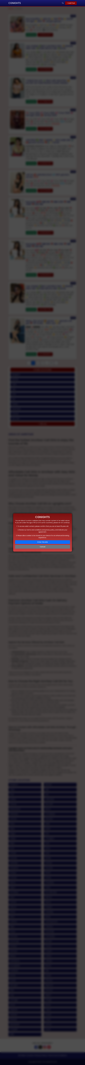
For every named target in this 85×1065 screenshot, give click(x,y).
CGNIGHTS (14, 3)
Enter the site (42, 542)
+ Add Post (71, 3)
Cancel (42, 547)
